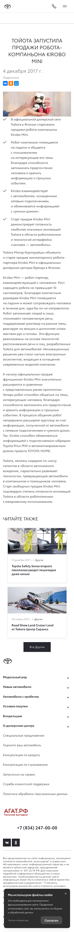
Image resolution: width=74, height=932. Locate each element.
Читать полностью (18, 920)
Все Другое (37, 647)
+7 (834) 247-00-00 (37, 827)
